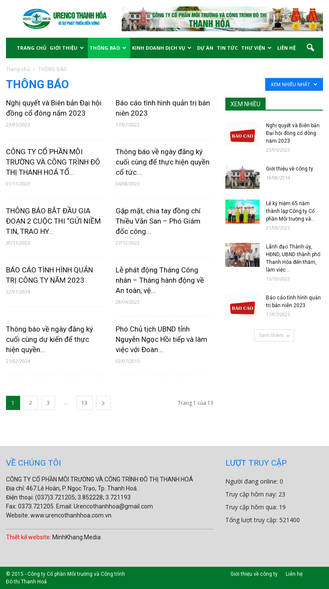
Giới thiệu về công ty (289, 169)
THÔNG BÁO (108, 48)
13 (84, 403)
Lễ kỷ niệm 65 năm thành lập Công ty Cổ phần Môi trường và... (290, 211)
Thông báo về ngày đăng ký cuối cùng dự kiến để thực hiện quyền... (49, 339)
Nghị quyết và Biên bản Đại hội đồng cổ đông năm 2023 (293, 133)
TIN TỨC (227, 48)
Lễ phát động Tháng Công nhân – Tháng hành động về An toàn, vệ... (160, 280)
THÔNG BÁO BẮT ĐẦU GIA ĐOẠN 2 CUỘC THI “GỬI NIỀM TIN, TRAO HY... (53, 221)
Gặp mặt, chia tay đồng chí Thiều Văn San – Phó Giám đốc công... (158, 221)
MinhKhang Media (76, 537)
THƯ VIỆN (256, 48)
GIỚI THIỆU (67, 48)
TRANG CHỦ (31, 48)
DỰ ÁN (205, 48)
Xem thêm (274, 335)
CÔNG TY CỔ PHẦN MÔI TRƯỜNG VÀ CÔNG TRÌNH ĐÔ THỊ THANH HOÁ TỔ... (53, 161)
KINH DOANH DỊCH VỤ (161, 48)
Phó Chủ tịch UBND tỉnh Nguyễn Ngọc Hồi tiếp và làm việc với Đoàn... (161, 339)
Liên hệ (294, 574)
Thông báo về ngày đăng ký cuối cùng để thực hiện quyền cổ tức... (162, 161)
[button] (310, 48)
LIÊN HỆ (286, 48)
